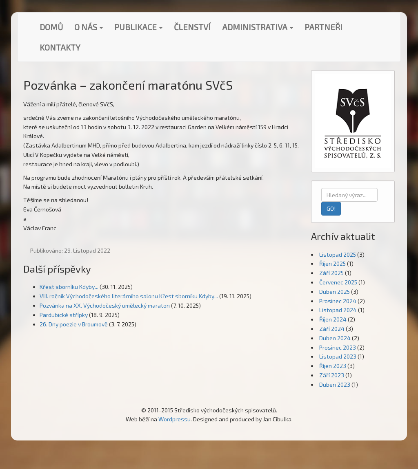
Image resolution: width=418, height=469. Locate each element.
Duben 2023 (334, 384)
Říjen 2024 (333, 319)
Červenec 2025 (338, 282)
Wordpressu (174, 419)
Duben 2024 (335, 338)
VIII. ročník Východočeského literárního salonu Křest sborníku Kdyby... (129, 296)
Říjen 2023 (332, 365)
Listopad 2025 (337, 254)
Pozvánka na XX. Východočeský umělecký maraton (105, 305)
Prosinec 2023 (337, 347)
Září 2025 (331, 272)
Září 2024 (332, 328)
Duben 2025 (334, 291)
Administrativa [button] (257, 27)
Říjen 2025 (332, 263)
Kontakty (60, 47)
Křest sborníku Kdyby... (69, 286)
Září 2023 (331, 375)
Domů (51, 27)
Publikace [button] (138, 27)
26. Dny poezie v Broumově (74, 324)
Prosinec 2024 (337, 300)
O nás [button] (88, 27)
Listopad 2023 (337, 356)
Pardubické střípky (64, 314)
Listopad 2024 (338, 309)
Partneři (323, 27)
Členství (192, 27)
